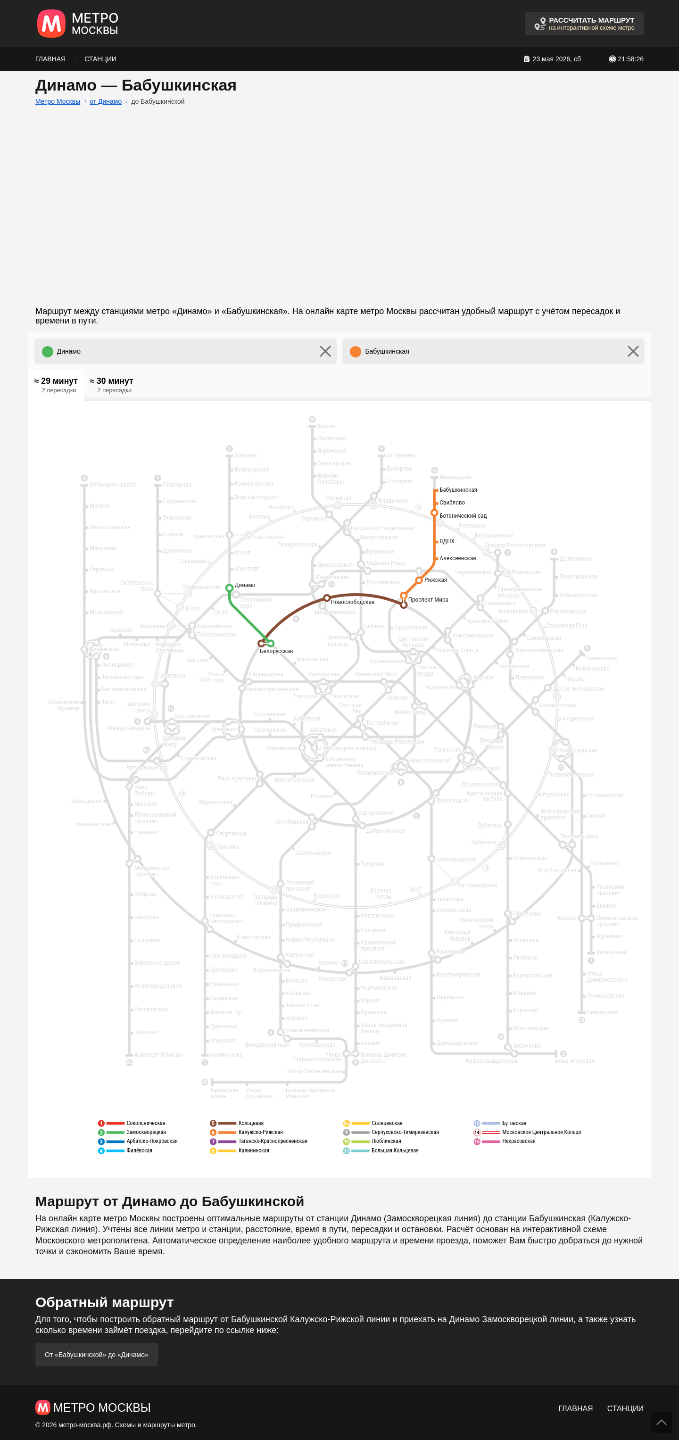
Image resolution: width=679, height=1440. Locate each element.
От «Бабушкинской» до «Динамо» (97, 1354)
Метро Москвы (57, 101)
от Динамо (106, 101)
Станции (100, 59)
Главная (50, 59)
